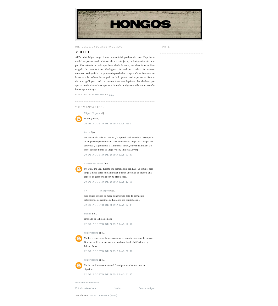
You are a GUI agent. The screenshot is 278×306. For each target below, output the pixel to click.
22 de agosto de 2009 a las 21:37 (108, 274)
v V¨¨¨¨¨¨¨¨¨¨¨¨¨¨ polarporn (97, 190)
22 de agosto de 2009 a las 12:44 (108, 204)
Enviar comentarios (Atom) (103, 295)
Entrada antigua (146, 288)
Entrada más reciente (85, 288)
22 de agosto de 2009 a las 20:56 (108, 251)
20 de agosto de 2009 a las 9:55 (107, 123)
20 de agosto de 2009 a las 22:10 (108, 181)
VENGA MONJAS (93, 163)
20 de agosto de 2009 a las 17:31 (108, 154)
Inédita (87, 213)
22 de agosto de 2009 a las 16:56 (108, 224)
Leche (87, 132)
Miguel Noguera (92, 113)
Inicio (117, 288)
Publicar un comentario (87, 282)
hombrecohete (91, 232)
